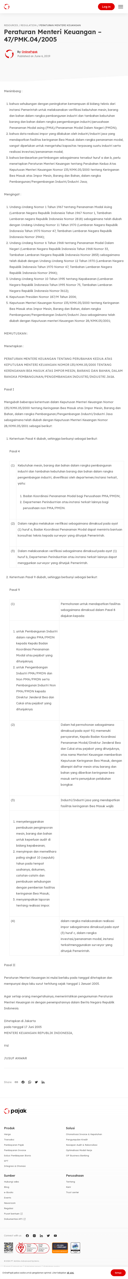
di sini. (70, 1272)
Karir (68, 1187)
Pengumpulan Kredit (77, 1139)
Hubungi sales (11, 1181)
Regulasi (8, 1208)
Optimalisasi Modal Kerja (79, 1150)
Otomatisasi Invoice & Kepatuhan (84, 1134)
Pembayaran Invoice (15, 1150)
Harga (7, 1134)
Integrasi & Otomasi (15, 1166)
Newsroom (10, 1203)
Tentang (70, 1181)
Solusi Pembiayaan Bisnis (17, 1155)
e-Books (8, 1192)
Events (7, 1197)
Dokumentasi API (13, 1219)
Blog (6, 1187)
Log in (106, 6)
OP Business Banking (77, 1155)
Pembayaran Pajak (14, 1145)
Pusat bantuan (12, 1213)
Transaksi (9, 1139)
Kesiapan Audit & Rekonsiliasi (81, 1145)
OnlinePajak (30, 51)
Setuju (118, 1272)
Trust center (72, 1192)
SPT (6, 1161)
